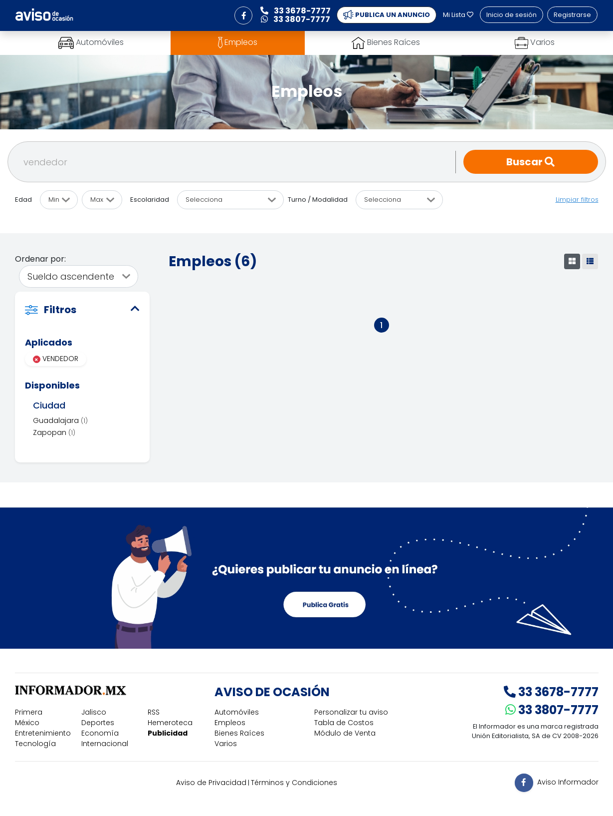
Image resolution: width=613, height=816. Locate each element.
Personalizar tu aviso (351, 712)
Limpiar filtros (577, 199)
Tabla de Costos (344, 723)
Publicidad (168, 733)
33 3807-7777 (552, 710)
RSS (154, 712)
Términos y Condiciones (294, 783)
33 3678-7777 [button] (295, 10)
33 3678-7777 (551, 692)
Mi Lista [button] (458, 14)
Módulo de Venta (345, 733)
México (27, 723)
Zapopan (54, 432)
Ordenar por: (40, 259)
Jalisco (93, 712)
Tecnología (35, 744)
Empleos (229, 723)
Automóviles (236, 712)
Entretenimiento (43, 733)
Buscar (530, 162)
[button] (243, 15)
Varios (225, 744)
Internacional (104, 744)
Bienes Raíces (239, 733)
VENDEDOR (55, 359)
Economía (100, 733)
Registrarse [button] (572, 14)
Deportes (97, 723)
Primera (28, 712)
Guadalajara (60, 420)
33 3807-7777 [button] (295, 19)
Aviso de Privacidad (211, 783)
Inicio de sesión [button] (511, 14)
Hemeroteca (170, 723)
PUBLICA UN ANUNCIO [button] (386, 15)
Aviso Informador (568, 782)
